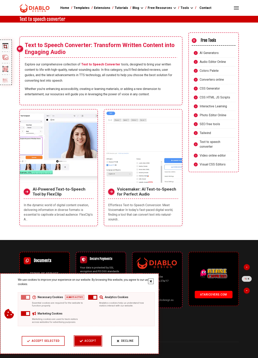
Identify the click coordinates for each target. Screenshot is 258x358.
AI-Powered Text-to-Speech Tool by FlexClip (59, 191)
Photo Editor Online (213, 115)
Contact (205, 8)
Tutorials (121, 8)
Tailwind (205, 133)
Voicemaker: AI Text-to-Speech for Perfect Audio (146, 191)
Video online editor (213, 155)
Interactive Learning (213, 106)
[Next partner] (247, 291)
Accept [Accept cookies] (87, 341)
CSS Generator (210, 88)
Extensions (102, 8)
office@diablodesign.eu (160, 299)
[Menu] (236, 8)
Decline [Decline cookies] (124, 341)
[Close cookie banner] (150, 281)
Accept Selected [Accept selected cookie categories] (43, 341)
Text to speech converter (210, 144)
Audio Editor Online (213, 62)
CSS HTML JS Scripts (215, 97)
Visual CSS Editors (213, 164)
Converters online (212, 79)
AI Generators (209, 53)
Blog (135, 8)
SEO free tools (210, 124)
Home (64, 8)
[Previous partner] (247, 267)
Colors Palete (209, 71)
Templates (82, 8)
